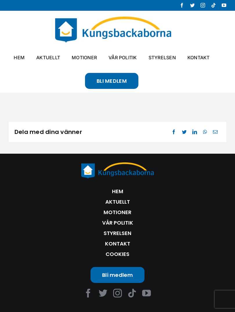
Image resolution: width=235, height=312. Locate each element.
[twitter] (103, 293)
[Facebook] (174, 132)
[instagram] (117, 293)
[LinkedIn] (194, 132)
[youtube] (146, 293)
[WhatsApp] (205, 132)
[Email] (215, 132)
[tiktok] (132, 293)
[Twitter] (184, 132)
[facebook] (88, 293)
